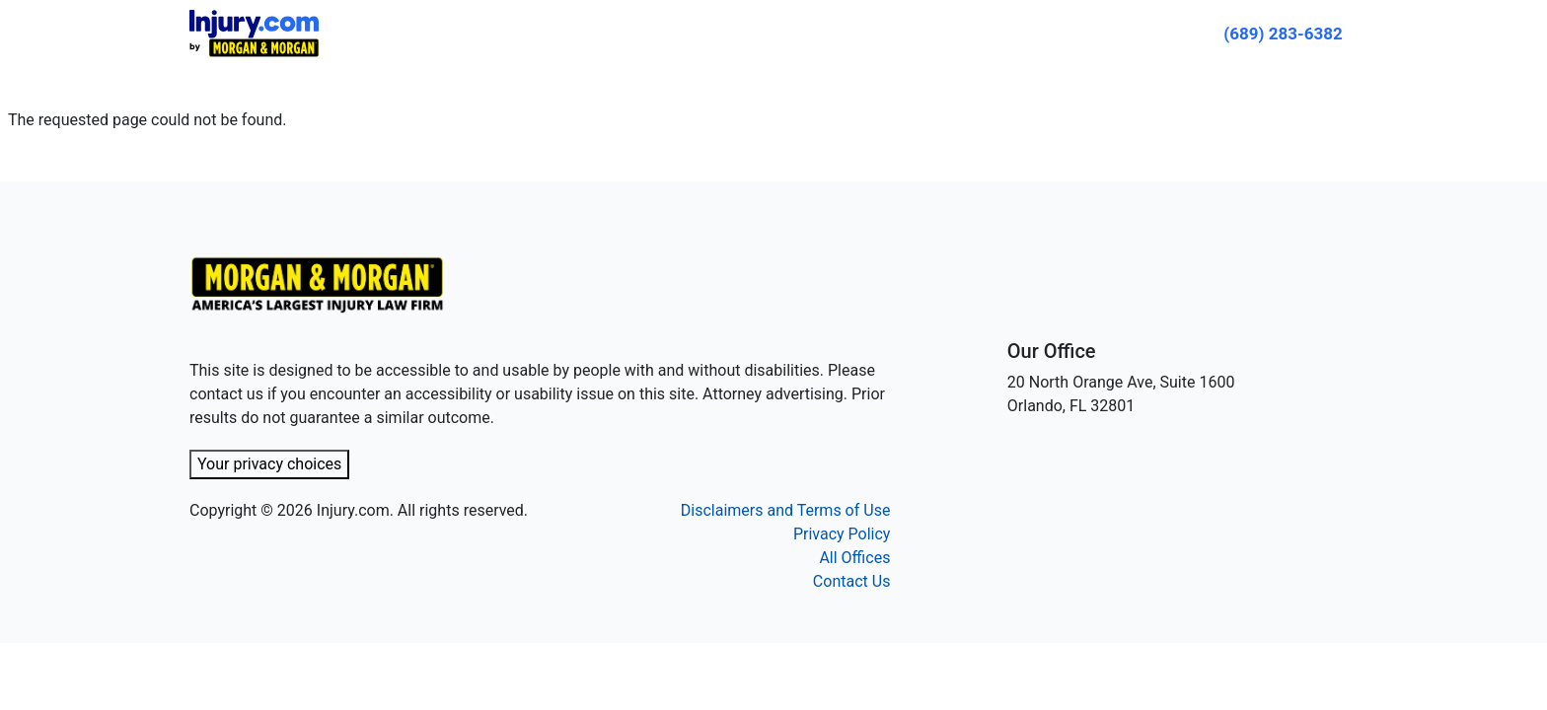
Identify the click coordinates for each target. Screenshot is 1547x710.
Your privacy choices (269, 464)
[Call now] (1283, 33)
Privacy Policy (842, 534)
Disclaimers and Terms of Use (786, 510)
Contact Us (852, 581)
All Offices (854, 557)
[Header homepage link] (254, 32)
